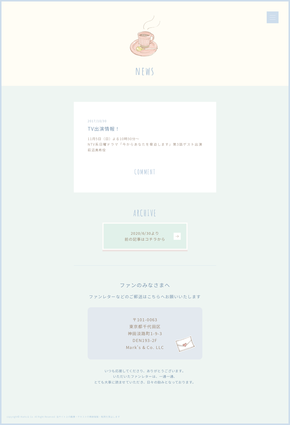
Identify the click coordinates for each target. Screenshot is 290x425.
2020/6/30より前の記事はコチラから (145, 236)
